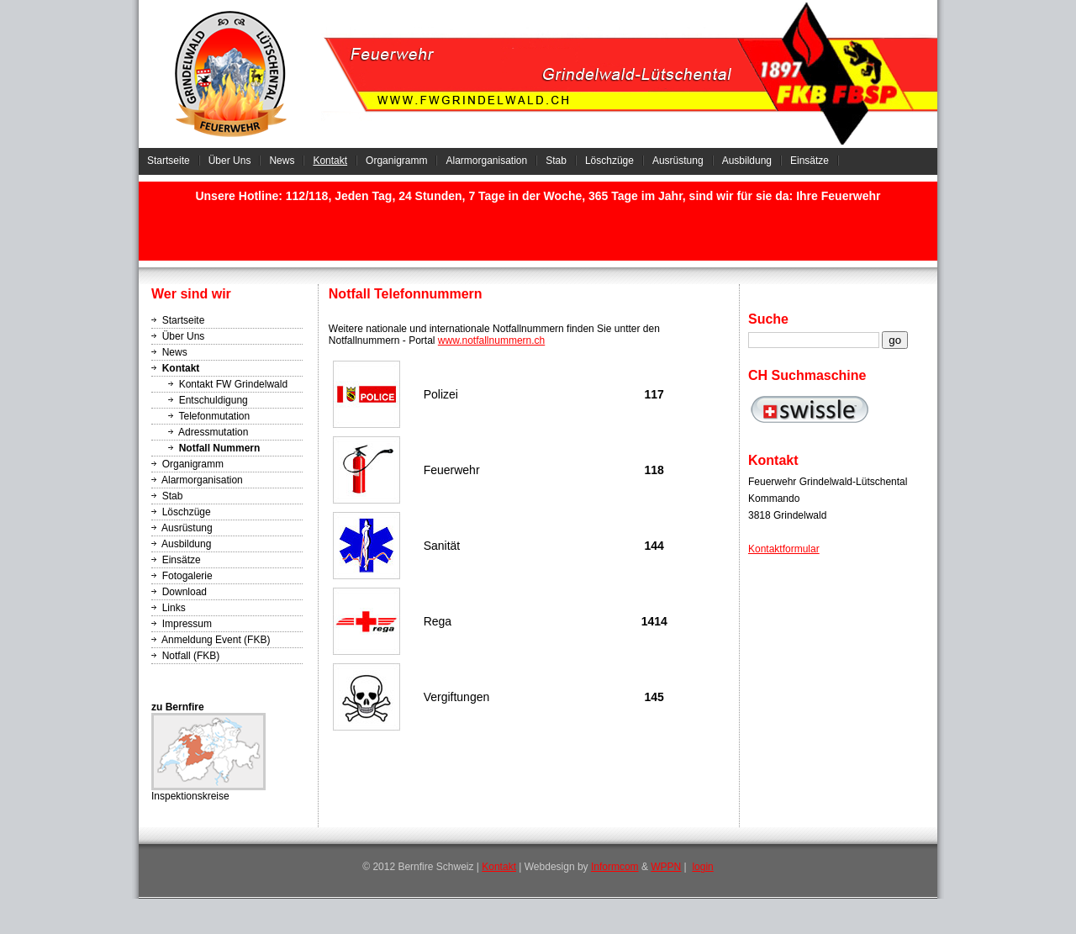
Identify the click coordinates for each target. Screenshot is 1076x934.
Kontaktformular (784, 549)
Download (184, 592)
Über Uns (229, 160)
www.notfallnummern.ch (491, 340)
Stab (556, 160)
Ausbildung (747, 160)
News (281, 160)
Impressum (187, 624)
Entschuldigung (213, 400)
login (702, 867)
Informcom (615, 867)
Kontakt (330, 160)
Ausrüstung (678, 160)
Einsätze (809, 160)
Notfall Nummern (220, 448)
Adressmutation (213, 432)
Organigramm (396, 160)
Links (174, 608)
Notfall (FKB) (191, 656)
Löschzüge (609, 160)
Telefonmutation (214, 416)
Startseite (168, 160)
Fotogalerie (187, 576)
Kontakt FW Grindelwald (233, 384)
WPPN (666, 867)
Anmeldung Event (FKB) (215, 640)
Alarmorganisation (486, 160)
